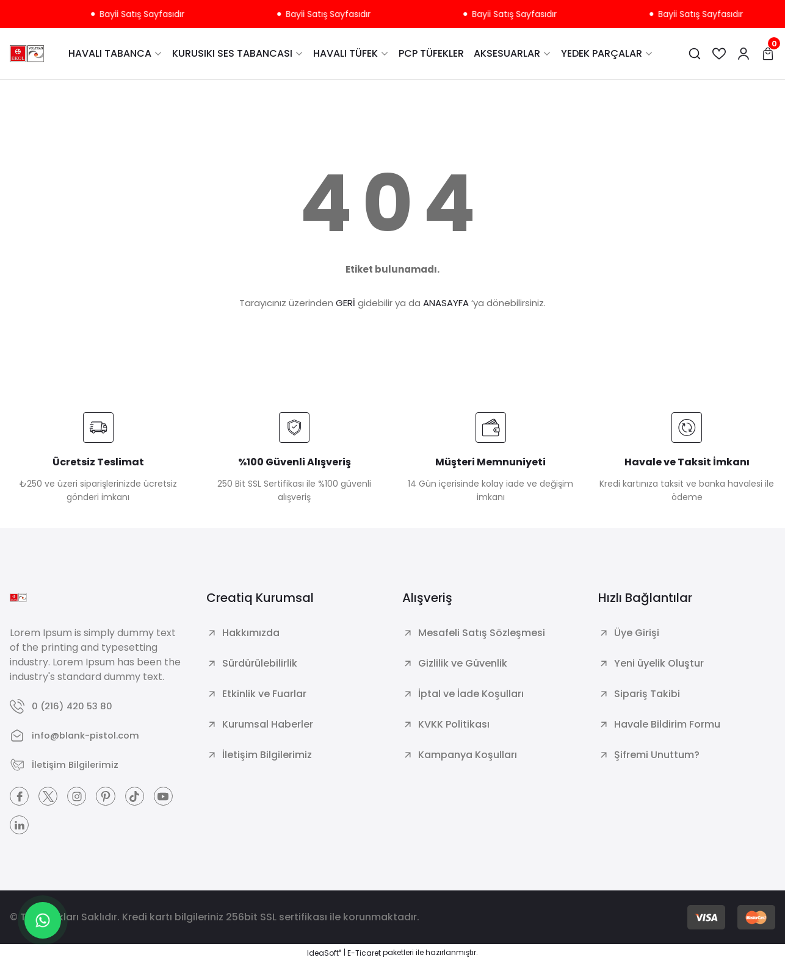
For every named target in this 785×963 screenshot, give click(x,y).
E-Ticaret (364, 954)
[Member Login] (743, 53)
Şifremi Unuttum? (657, 755)
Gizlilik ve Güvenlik (462, 663)
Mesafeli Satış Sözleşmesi (481, 633)
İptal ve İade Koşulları (471, 694)
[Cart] (768, 53)
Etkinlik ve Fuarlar (264, 694)
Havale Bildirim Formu (667, 724)
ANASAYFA (446, 302)
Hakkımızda (251, 633)
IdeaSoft (324, 954)
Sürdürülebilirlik (259, 663)
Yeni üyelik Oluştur (659, 663)
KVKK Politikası (454, 724)
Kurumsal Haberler (267, 724)
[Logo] (27, 53)
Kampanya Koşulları (467, 755)
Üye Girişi (636, 633)
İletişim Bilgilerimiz (267, 755)
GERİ (345, 302)
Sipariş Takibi (647, 694)
